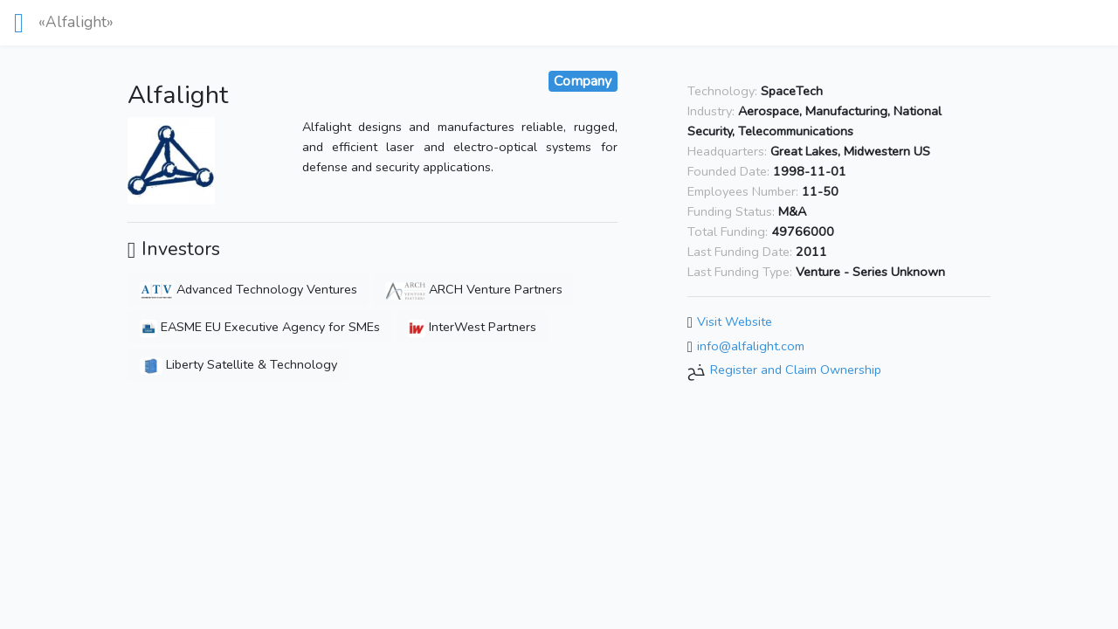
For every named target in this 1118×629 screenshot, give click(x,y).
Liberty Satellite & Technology (238, 364)
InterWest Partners (472, 326)
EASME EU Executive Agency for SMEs (260, 326)
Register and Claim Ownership (795, 370)
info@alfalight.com (750, 346)
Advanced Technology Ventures (248, 289)
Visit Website (734, 321)
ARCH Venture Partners (473, 289)
